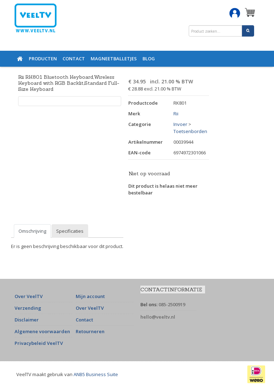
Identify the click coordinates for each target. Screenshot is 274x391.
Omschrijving (32, 231)
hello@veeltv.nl (157, 317)
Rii (175, 113)
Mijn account (90, 296)
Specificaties (70, 231)
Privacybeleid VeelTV (39, 343)
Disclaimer (27, 319)
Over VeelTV (29, 296)
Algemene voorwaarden (42, 331)
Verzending (28, 308)
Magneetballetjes (114, 58)
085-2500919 (172, 304)
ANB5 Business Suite (96, 374)
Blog (149, 58)
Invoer (180, 124)
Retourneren (90, 331)
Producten (43, 58)
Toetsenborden (190, 131)
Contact (74, 58)
